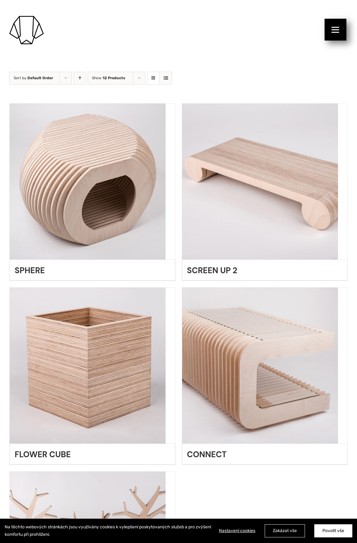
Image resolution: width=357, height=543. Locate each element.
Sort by (33, 78)
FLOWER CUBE (43, 454)
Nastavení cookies (237, 530)
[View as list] (166, 78)
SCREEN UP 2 (212, 270)
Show (108, 78)
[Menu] (335, 30)
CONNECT (207, 454)
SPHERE (30, 270)
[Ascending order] (80, 78)
